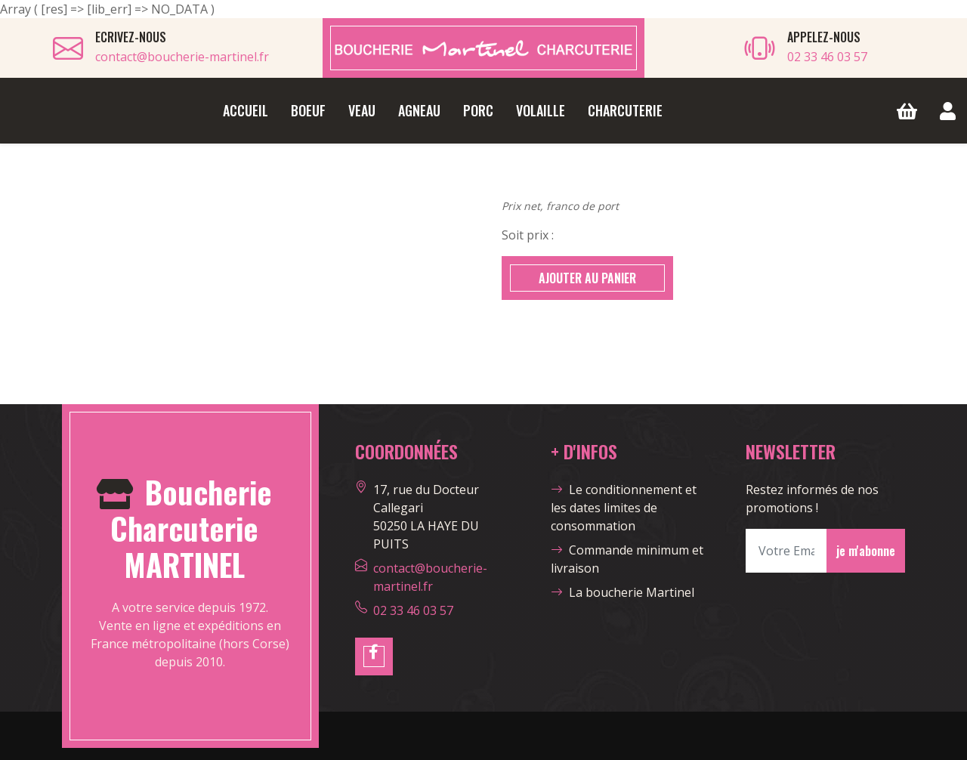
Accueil (245, 110)
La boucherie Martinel (622, 592)
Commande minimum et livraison (627, 559)
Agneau (419, 110)
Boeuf (308, 110)
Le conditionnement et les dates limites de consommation (624, 507)
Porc (478, 110)
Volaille (540, 110)
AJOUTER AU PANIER (587, 278)
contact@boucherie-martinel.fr (182, 56)
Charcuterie (625, 110)
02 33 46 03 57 (827, 56)
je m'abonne (865, 551)
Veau (361, 110)
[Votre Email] (786, 551)
